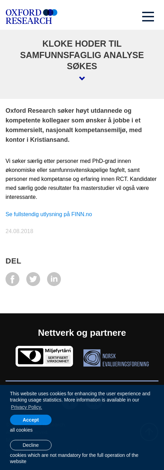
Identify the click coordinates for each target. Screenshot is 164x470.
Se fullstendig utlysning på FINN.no (49, 214)
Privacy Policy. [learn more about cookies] (26, 407)
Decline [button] (30, 445)
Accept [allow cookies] (30, 420)
